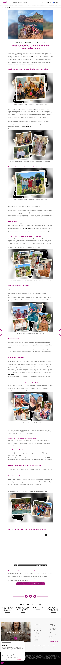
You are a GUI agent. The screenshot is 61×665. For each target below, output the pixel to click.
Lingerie (36, 634)
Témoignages (52, 639)
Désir (9, 373)
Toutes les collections (36, 633)
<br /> (30, 550)
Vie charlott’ (52, 636)
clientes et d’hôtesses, (27, 228)
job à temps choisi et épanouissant (40, 53)
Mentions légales (37, 645)
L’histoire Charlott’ (38, 628)
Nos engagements (14, 2)
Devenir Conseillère (31, 3)
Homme (36, 639)
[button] (2, 663)
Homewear (36, 637)
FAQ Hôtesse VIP (53, 645)
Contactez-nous (53, 641)
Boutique (25, 2)
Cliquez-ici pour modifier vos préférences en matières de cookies (45, 647)
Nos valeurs (37, 626)
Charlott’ (37, 624)
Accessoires (37, 640)
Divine (49, 372)
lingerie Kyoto (29, 126)
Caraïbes (12, 373)
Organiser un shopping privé (39, 3)
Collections (20, 2)
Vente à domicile (53, 634)
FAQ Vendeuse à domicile (45, 645)
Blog (3, 7)
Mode (50, 637)
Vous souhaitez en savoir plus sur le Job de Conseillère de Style (30, 583)
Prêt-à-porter (37, 636)
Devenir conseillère (52, 625)
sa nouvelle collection (34, 56)
